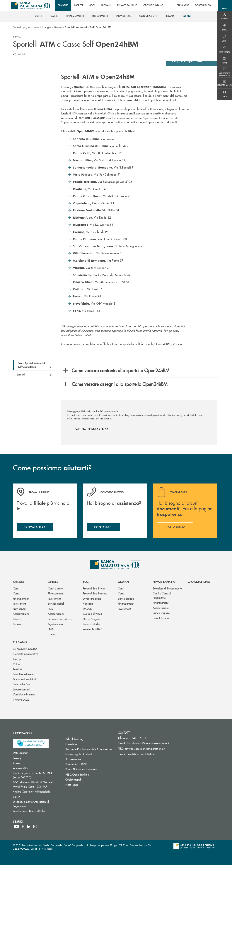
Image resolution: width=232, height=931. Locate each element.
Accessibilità (34, 834)
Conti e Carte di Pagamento (162, 662)
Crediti (34, 915)
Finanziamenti (21, 665)
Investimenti (20, 670)
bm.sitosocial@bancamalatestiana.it (148, 809)
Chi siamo (20, 708)
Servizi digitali (56, 670)
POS (50, 675)
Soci (86, 648)
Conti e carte (55, 654)
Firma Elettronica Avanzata (88, 835)
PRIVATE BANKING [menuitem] (128, 5)
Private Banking (164, 648)
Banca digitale (126, 665)
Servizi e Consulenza (60, 685)
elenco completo (84, 409)
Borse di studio (91, 690)
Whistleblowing (88, 805)
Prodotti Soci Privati (94, 654)
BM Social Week (92, 680)
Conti (16, 654)
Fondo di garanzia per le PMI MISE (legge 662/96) (36, 841)
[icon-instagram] (35, 893)
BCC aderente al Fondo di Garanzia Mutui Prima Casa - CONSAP (36, 850)
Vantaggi (88, 670)
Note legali (85, 851)
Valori (16, 730)
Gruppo (17, 725)
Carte (16, 659)
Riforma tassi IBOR (88, 830)
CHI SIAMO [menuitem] (183, 5)
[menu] (135, 5)
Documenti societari (24, 745)
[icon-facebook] (23, 893)
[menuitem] (38, 16)
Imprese (53, 648)
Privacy (31, 824)
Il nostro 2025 (21, 765)
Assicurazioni (21, 680)
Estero (51, 700)
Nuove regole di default (88, 820)
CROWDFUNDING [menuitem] (154, 5)
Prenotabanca (161, 684)
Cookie (31, 829)
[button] (224, 5)
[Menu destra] (224, 16)
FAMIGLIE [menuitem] (63, 5)
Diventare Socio (92, 665)
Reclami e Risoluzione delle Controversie (88, 815)
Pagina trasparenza (92, 494)
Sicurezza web (87, 825)
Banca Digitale (161, 679)
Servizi (58, 27)
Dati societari (34, 819)
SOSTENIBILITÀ (204, 5)
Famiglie (46, 27)
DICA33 (88, 675)
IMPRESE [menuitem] (79, 5)
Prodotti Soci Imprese (95, 659)
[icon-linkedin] (28, 893)
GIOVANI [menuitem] (107, 5)
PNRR (51, 695)
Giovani (123, 648)
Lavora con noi (21, 755)
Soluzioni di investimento (167, 654)
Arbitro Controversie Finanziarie (36, 858)
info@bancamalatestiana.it (142, 820)
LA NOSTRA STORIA (25, 715)
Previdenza (19, 675)
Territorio (18, 735)
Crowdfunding (199, 648)
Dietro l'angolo (91, 685)
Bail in (30, 863)
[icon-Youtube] (16, 893)
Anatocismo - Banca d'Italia (36, 877)
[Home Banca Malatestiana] (33, 5)
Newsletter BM (21, 750)
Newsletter (85, 810)
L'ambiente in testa (24, 760)
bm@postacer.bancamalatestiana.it (145, 815)
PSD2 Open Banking (88, 841)
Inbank (17, 685)
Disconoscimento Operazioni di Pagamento (33, 870)
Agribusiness (55, 690)
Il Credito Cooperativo (25, 720)
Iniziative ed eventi (23, 740)
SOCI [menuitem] (93, 5)
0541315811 (138, 804)
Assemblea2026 (92, 695)
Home (36, 27)
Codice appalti (87, 846)
